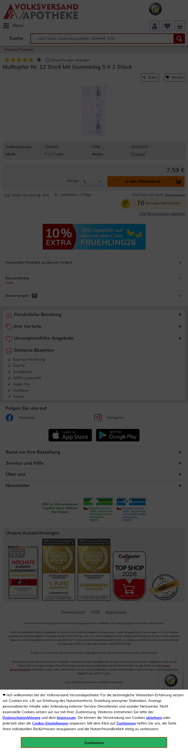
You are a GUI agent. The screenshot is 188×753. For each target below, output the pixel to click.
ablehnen (154, 718)
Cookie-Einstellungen (50, 723)
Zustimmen (126, 723)
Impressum (66, 718)
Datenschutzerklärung (21, 718)
